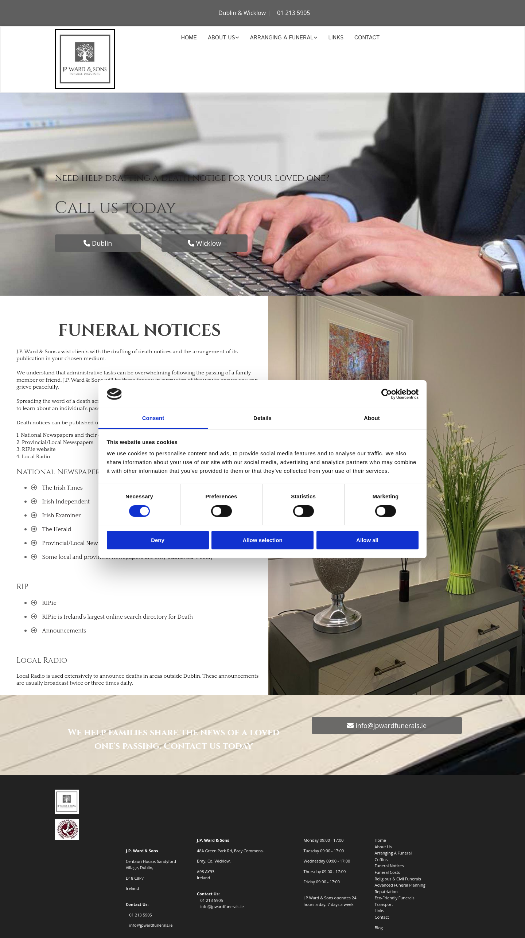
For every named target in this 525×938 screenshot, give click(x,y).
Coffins (381, 859)
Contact (367, 38)
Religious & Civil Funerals (398, 878)
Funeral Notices (389, 865)
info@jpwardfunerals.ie (150, 925)
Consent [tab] (153, 418)
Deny (157, 540)
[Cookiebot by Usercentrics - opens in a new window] (387, 394)
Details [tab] (262, 418)
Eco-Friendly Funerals (395, 897)
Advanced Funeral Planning (400, 885)
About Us (221, 38)
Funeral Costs (387, 872)
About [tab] (372, 418)
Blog (379, 927)
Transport (384, 904)
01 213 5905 (293, 13)
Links (335, 38)
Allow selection (262, 540)
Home (189, 38)
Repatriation (386, 891)
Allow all (367, 540)
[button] (98, 243)
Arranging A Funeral (282, 38)
